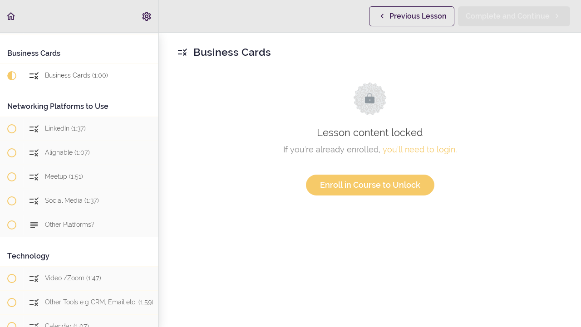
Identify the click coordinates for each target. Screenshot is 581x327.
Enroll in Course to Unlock (370, 185)
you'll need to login (419, 149)
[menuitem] (147, 16)
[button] (11, 16)
